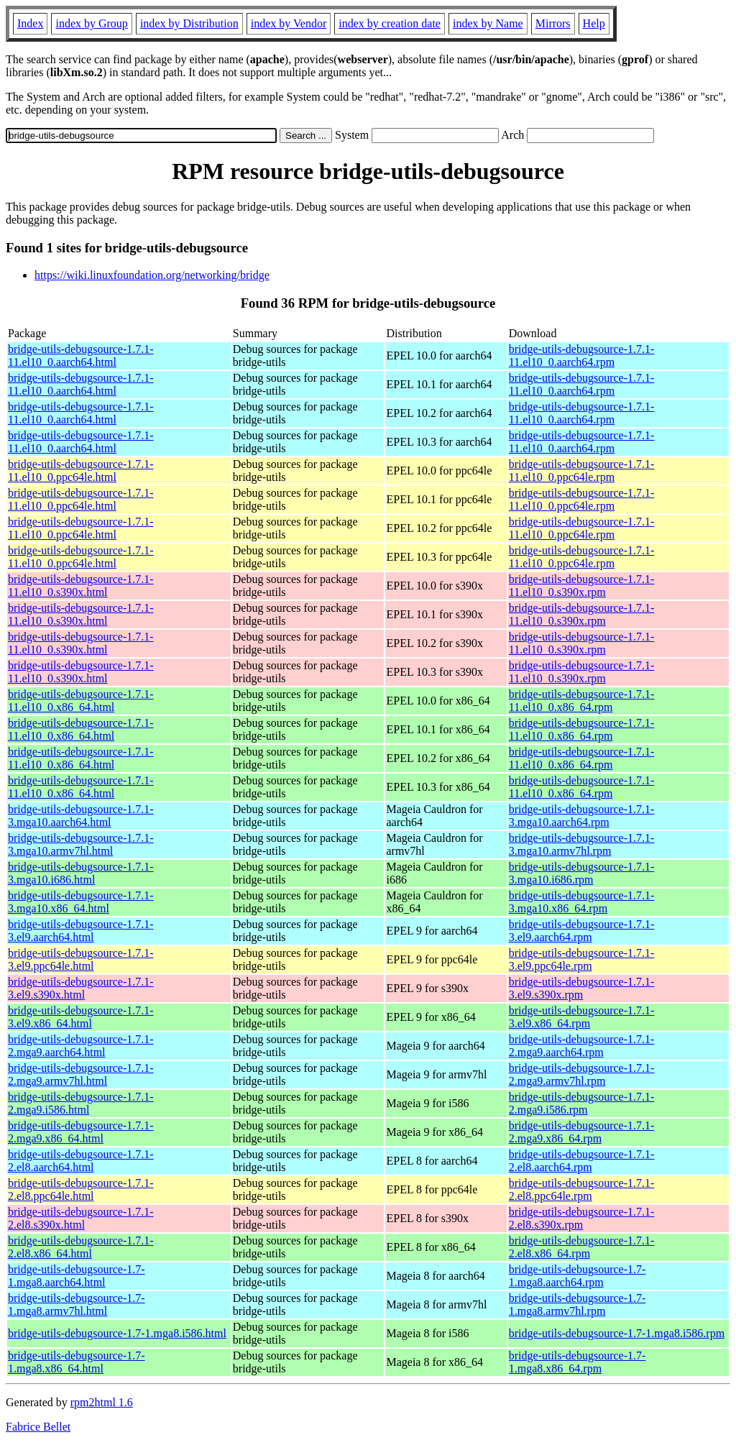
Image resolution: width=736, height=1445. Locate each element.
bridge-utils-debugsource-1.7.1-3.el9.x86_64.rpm (582, 1016)
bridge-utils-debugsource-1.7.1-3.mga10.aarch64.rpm (582, 815)
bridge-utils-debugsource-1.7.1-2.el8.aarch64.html (81, 1160)
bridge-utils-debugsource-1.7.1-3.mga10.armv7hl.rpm (582, 844)
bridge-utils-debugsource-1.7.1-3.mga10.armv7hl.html (81, 844)
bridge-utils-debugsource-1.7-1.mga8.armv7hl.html (76, 1304)
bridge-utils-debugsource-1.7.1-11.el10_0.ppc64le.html (81, 470)
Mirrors (553, 23)
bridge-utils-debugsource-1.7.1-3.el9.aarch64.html (81, 930)
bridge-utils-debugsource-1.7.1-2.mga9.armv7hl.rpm (582, 1074)
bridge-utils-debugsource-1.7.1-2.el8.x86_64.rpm (582, 1247)
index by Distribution (189, 23)
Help (594, 23)
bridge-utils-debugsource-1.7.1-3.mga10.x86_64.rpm (582, 901)
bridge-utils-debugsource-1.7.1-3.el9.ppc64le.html (81, 959)
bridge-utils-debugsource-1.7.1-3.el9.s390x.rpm (582, 988)
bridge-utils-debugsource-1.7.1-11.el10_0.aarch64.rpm (582, 355)
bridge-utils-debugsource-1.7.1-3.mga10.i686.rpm (582, 873)
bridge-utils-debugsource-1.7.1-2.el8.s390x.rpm (582, 1218)
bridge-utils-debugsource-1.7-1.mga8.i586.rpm (616, 1333)
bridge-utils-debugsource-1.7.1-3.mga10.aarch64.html (81, 815)
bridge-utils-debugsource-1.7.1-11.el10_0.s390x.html (81, 585)
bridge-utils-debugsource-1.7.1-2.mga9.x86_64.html (81, 1131)
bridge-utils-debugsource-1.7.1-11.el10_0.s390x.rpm (582, 585)
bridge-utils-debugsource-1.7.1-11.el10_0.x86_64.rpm (582, 700)
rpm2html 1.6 (101, 1402)
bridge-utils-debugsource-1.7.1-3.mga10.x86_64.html (81, 901)
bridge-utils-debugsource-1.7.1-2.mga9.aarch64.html (81, 1045)
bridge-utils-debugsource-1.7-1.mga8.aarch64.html (76, 1275)
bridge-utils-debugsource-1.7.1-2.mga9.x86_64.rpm (582, 1131)
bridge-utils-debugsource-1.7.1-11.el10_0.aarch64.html (81, 355)
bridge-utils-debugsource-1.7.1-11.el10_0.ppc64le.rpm (582, 470)
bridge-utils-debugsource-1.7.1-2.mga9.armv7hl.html (81, 1074)
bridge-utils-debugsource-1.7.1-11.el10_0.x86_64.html (81, 700)
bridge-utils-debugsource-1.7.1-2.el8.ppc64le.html (81, 1189)
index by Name (488, 23)
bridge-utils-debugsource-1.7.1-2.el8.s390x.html (81, 1218)
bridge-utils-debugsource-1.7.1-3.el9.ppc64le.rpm (582, 959)
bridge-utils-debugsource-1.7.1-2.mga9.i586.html (81, 1103)
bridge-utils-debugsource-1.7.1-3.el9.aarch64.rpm (582, 930)
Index (30, 23)
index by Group (91, 23)
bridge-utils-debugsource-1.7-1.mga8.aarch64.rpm (577, 1275)
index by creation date (390, 23)
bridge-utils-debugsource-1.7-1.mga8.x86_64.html (76, 1362)
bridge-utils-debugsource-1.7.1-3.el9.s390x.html (81, 988)
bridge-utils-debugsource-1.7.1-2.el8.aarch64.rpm (582, 1160)
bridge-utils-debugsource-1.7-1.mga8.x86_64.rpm (577, 1362)
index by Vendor (288, 23)
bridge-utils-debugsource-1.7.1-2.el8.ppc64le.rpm (582, 1189)
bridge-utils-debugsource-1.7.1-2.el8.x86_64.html (81, 1247)
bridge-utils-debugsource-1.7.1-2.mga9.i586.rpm (582, 1103)
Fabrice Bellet (38, 1427)
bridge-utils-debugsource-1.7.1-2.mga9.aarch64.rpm (582, 1045)
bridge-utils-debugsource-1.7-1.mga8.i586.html (117, 1333)
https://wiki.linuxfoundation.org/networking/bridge (152, 275)
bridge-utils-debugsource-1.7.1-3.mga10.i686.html (81, 873)
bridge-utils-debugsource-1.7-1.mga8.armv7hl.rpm (577, 1304)
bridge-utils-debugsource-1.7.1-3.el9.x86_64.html (81, 1016)
